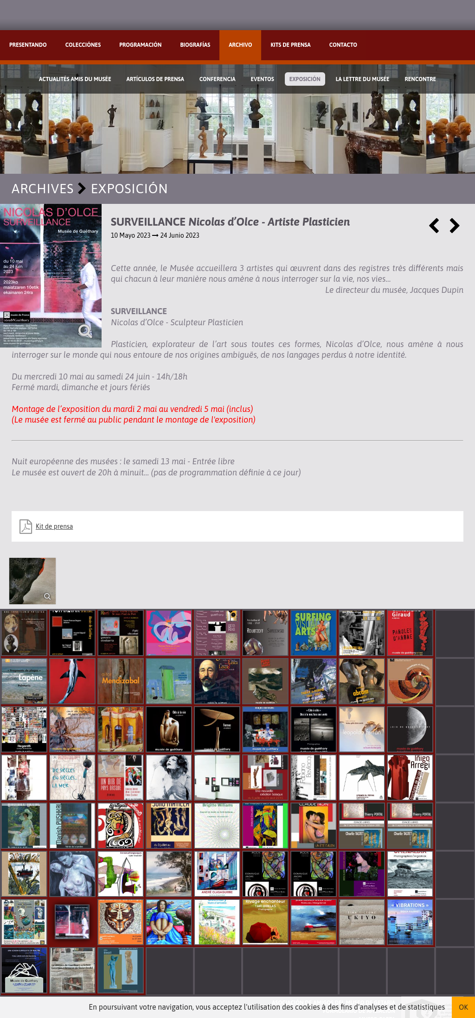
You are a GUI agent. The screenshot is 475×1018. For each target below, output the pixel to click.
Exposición (305, 79)
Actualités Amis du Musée (75, 79)
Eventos (262, 79)
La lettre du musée (363, 79)
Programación (140, 45)
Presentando (28, 45)
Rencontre (420, 79)
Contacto (343, 45)
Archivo (240, 45)
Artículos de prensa (155, 79)
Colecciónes (83, 45)
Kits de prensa (290, 45)
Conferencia (217, 79)
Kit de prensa (54, 526)
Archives (43, 188)
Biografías (195, 45)
